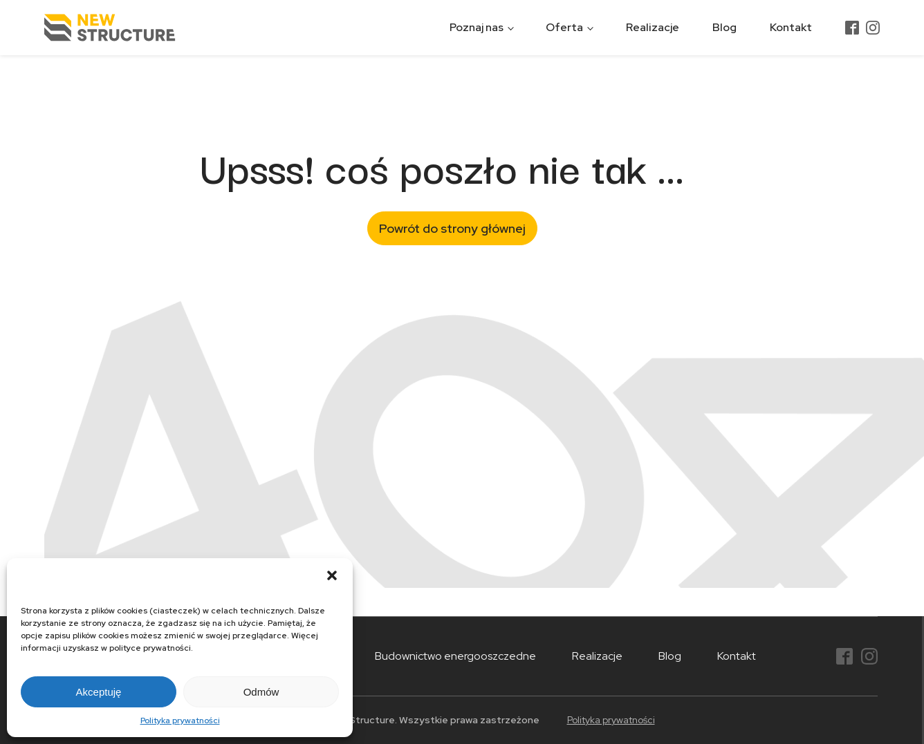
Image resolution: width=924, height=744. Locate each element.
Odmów (261, 692)
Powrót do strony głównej (452, 228)
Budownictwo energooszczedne (455, 656)
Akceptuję (99, 692)
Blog (724, 27)
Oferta (564, 27)
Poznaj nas (476, 27)
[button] (332, 575)
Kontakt (791, 27)
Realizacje (652, 27)
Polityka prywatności (180, 720)
